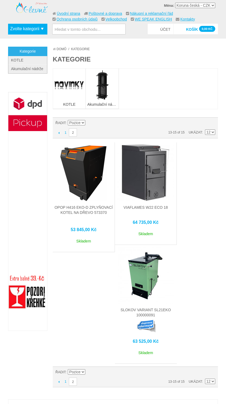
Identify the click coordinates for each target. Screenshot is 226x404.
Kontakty (187, 19)
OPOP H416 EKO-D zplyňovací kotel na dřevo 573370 (80, 206)
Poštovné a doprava (105, 13)
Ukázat (195, 132)
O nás (19, 356)
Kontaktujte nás (29, 363)
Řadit (60, 123)
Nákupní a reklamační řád (151, 13)
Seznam (211, 123)
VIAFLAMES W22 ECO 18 (135, 201)
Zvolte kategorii (25, 28)
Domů (59, 49)
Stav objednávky (125, 368)
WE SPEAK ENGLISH (153, 19)
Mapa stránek (77, 362)
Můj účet (118, 362)
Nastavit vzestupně (90, 123)
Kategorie (28, 51)
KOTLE (17, 60)
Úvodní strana (68, 13)
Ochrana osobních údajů (77, 19)
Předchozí (58, 133)
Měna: (169, 6)
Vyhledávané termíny (84, 368)
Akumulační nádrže (27, 69)
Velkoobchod (116, 19)
